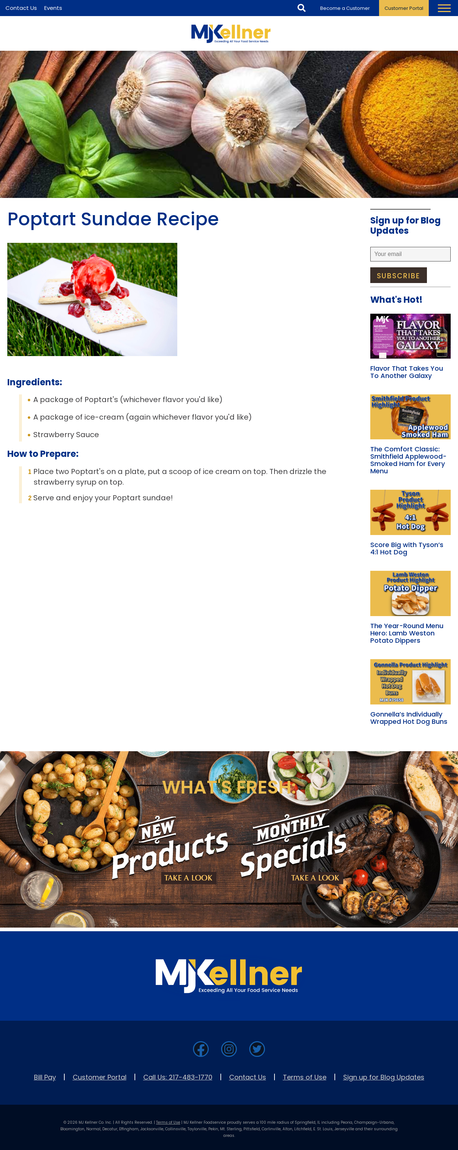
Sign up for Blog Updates (383, 1077)
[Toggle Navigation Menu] (444, 8)
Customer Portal (404, 8)
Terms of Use (304, 1077)
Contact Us (247, 1077)
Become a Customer (345, 8)
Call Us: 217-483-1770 (177, 1077)
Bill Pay (45, 1077)
